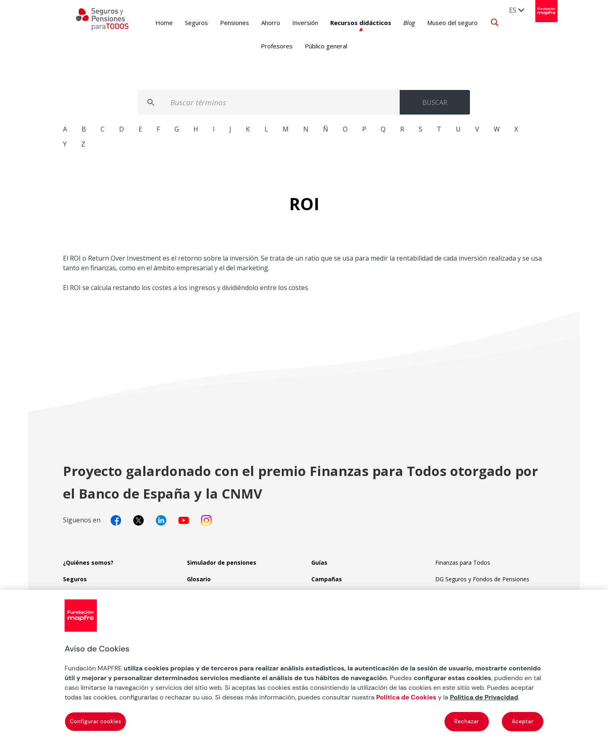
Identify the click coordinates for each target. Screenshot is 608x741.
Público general (326, 46)
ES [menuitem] (512, 10)
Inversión (293, 23)
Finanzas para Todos (462, 562)
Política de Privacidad (484, 697)
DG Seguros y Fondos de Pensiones (482, 579)
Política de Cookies (406, 697)
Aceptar (523, 721)
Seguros (183, 23)
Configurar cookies (95, 721)
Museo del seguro (440, 23)
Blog (397, 23)
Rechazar (467, 721)
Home (151, 23)
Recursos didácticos (348, 23)
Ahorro (258, 23)
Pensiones (222, 23)
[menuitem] (517, 9)
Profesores (277, 46)
